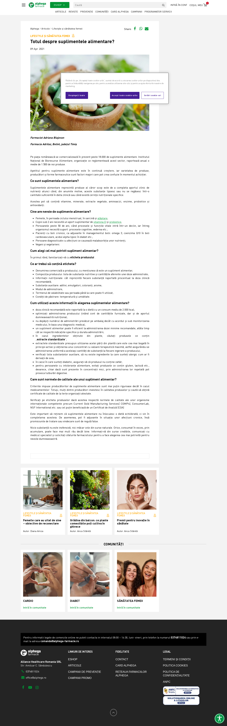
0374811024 (30, 671)
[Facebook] (23, 687)
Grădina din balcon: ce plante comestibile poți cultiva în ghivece (89, 523)
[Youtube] (30, 687)
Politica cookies (175, 665)
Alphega (34, 28)
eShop (72, 659)
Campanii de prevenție (84, 671)
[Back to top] (113, 712)
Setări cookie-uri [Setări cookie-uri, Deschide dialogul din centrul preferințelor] (152, 95)
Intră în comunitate (34, 607)
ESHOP (60, 4)
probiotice (115, 222)
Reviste (73, 11)
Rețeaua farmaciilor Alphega (131, 673)
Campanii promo (80, 678)
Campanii (136, 11)
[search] (163, 5)
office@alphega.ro (33, 677)
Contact (121, 659)
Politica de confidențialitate (176, 673)
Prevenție (86, 11)
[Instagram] (37, 687)
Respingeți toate (77, 95)
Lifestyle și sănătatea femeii (67, 28)
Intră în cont (178, 4)
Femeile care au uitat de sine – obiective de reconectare (42, 522)
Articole (60, 11)
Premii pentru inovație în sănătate (133, 522)
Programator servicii (158, 11)
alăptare (102, 218)
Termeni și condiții (177, 659)
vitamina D (100, 222)
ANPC (166, 681)
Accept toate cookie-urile (124, 95)
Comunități (102, 11)
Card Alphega (120, 11)
